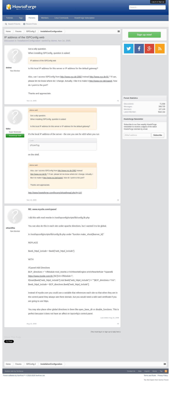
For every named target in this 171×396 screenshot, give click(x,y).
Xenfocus (19, 371)
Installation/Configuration (29, 40)
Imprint (147, 371)
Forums (32, 18)
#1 (118, 101)
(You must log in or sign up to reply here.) (106, 332)
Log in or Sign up (158, 2)
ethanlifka (10, 228)
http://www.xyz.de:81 (99, 77)
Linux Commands (61, 18)
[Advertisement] (144, 159)
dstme (54, 40)
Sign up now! (144, 34)
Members (45, 18)
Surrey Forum (163, 380)
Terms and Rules (150, 375)
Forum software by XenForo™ (24, 375)
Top (161, 371)
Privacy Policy (163, 375)
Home (154, 371)
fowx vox (161, 112)
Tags (21, 18)
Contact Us (131, 371)
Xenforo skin (9, 371)
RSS (166, 371)
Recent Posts (31, 24)
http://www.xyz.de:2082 (71, 77)
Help (140, 371)
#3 (118, 324)
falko (8, 129)
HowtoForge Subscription (84, 18)
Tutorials (9, 18)
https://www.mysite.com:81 (40, 276)
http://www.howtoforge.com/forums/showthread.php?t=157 (55, 193)
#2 (118, 200)
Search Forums (14, 24)
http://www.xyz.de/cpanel (100, 81)
